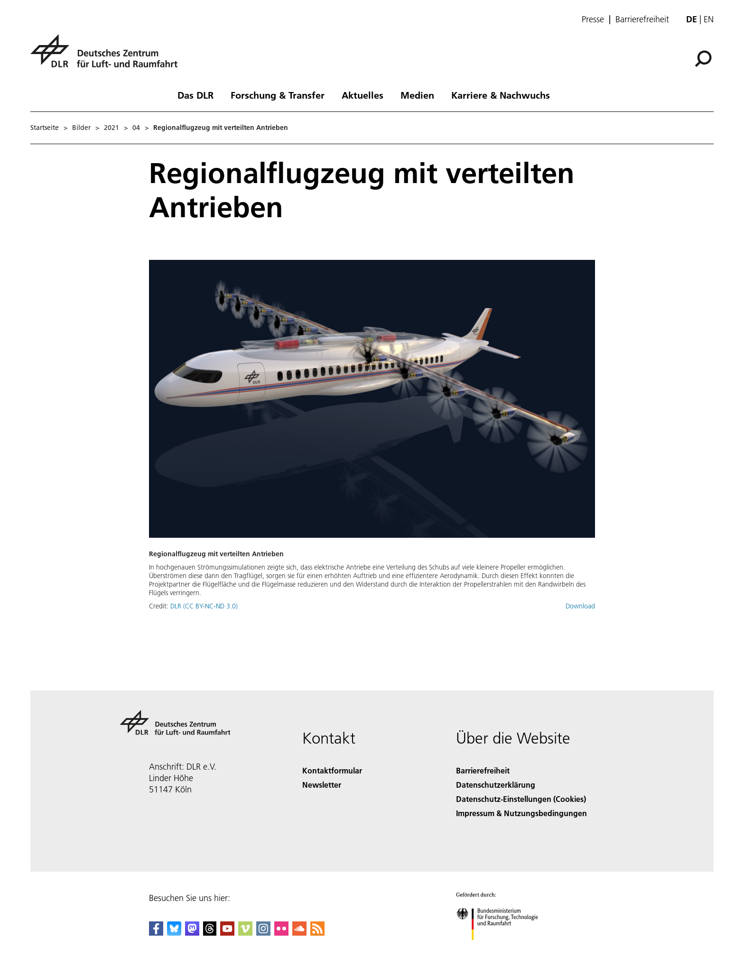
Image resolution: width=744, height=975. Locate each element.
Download (580, 606)
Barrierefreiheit (642, 19)
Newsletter (321, 785)
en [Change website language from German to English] (709, 19)
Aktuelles (362, 95)
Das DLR (195, 95)
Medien (417, 95)
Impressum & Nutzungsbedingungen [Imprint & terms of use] (521, 813)
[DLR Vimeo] (245, 932)
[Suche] (703, 58)
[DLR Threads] (209, 932)
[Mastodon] (192, 932)
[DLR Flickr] (281, 932)
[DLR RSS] (317, 932)
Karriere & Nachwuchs (500, 95)
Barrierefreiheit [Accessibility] (483, 770)
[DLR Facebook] (156, 932)
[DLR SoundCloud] (299, 932)
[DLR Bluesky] (174, 932)
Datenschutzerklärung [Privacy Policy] (495, 785)
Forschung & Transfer (278, 95)
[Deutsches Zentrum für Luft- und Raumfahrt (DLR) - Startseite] (107, 56)
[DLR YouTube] (227, 932)
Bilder (81, 127)
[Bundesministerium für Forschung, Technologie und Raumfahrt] (502, 948)
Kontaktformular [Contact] (332, 770)
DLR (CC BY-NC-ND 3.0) (204, 606)
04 (136, 127)
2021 (111, 127)
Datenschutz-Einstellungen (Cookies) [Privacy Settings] (521, 799)
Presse (593, 19)
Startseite (44, 127)
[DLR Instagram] (263, 932)
